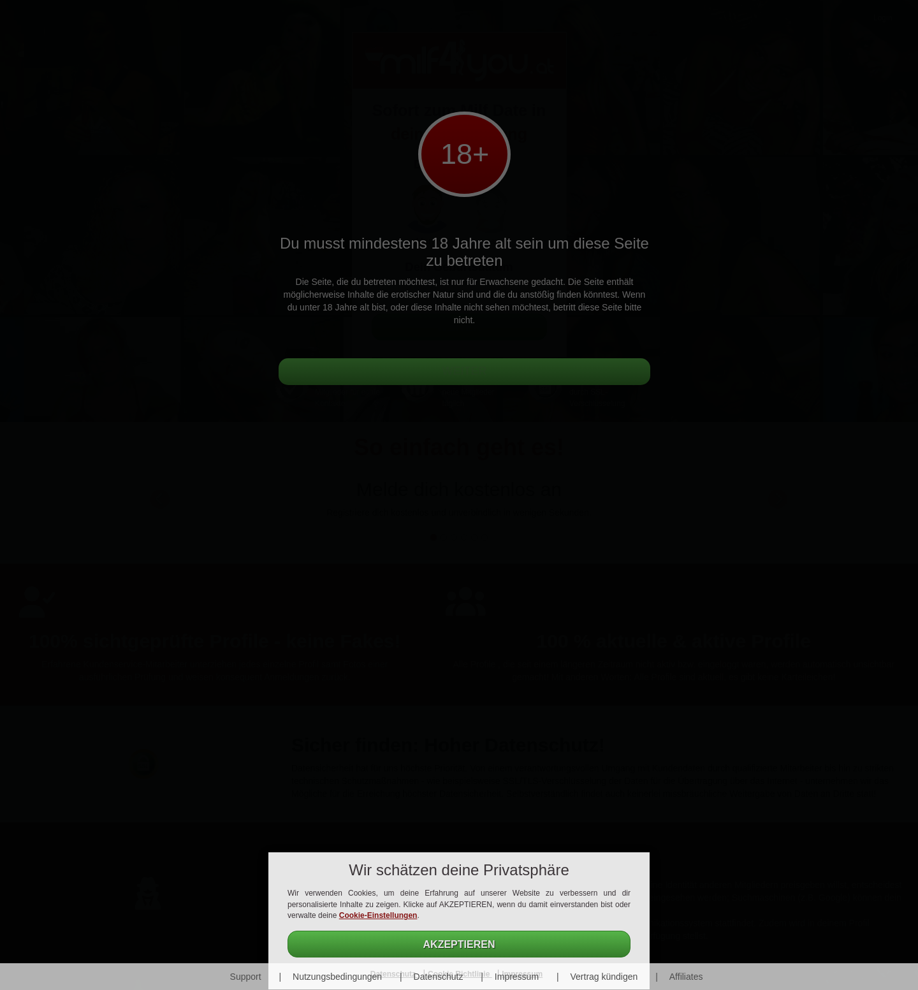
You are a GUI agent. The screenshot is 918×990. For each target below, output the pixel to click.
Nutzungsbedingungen (337, 977)
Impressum (517, 977)
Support (245, 977)
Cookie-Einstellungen (378, 915)
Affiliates (686, 977)
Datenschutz (438, 977)
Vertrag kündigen (604, 977)
